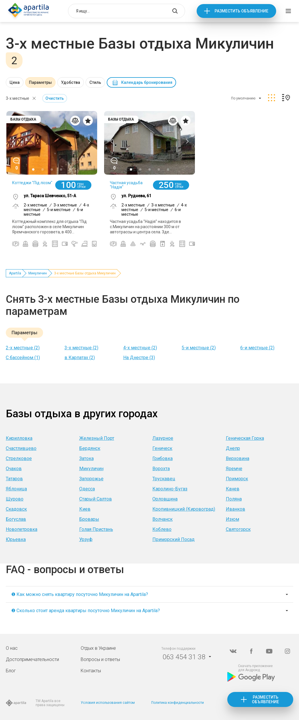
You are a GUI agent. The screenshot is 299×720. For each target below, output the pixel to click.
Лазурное (162, 438)
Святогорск (238, 529)
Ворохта (161, 468)
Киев (85, 509)
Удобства (70, 82)
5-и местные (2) (199, 347)
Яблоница (16, 489)
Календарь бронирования (146, 82)
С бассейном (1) (23, 357)
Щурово (14, 499)
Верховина (237, 458)
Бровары (89, 519)
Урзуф (86, 539)
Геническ (162, 448)
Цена (15, 82)
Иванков (235, 509)
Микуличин (37, 273)
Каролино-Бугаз (169, 489)
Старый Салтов (95, 499)
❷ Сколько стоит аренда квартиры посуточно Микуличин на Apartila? (85, 610)
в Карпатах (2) (79, 357)
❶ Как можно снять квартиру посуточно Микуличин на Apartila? (79, 594)
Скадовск (16, 509)
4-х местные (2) (140, 347)
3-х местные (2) (81, 347)
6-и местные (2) (257, 347)
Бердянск (89, 448)
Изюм (232, 519)
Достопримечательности (32, 659)
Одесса (87, 489)
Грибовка (162, 458)
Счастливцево (21, 448)
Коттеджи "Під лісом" (32, 182)
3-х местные (17, 98)
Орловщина (165, 499)
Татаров (14, 478)
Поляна (234, 499)
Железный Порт (96, 438)
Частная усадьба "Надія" (126, 184)
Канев (232, 489)
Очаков (14, 468)
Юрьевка (16, 539)
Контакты (91, 670)
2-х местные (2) (23, 347)
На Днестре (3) (139, 357)
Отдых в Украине (98, 648)
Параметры (40, 82)
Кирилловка (19, 438)
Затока (86, 458)
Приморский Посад (173, 539)
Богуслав (16, 519)
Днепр (233, 448)
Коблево (161, 529)
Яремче (234, 468)
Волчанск (162, 519)
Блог (11, 670)
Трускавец (163, 478)
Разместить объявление (241, 11)
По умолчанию (243, 98)
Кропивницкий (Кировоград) (183, 509)
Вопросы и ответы (100, 659)
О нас (12, 648)
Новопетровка (21, 529)
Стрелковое (19, 458)
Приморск (237, 478)
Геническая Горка (245, 438)
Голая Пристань (96, 529)
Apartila (15, 273)
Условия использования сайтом (108, 703)
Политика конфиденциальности (177, 703)
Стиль (95, 82)
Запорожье (91, 478)
